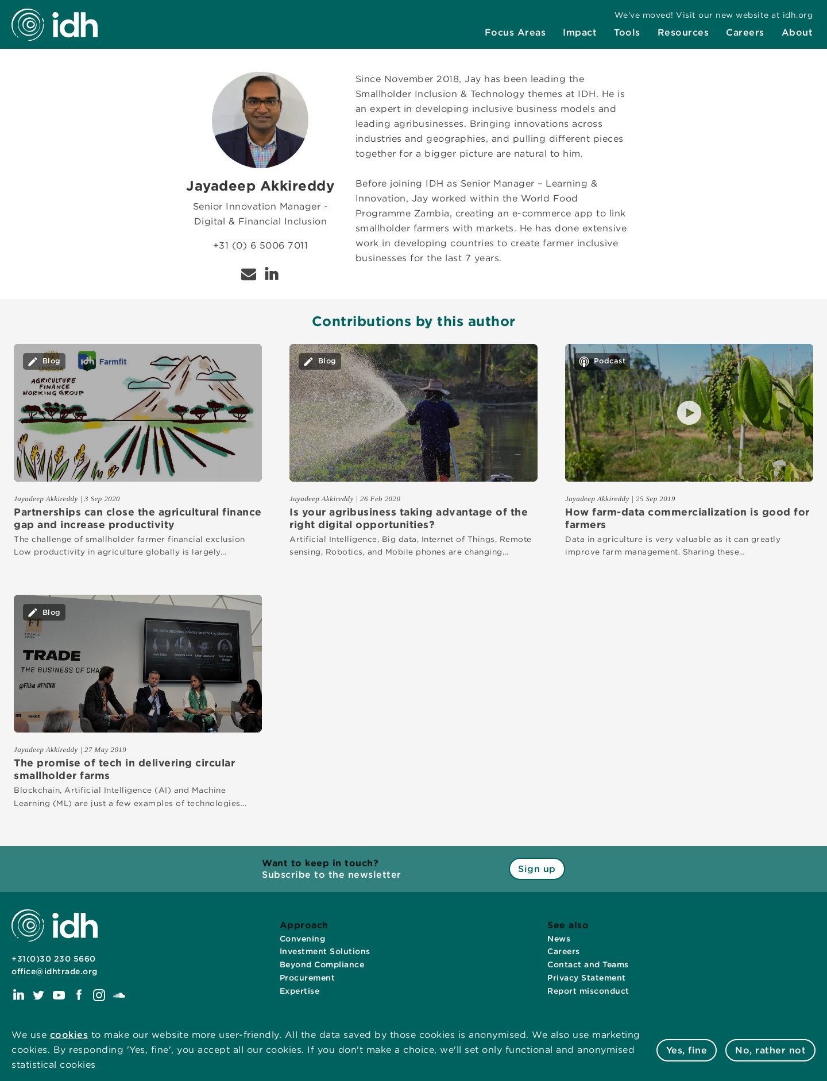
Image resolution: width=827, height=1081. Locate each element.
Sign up (537, 868)
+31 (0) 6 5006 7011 (260, 245)
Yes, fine (687, 1050)
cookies (69, 1034)
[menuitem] (515, 32)
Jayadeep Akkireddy (46, 499)
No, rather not (770, 1050)
